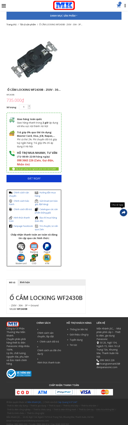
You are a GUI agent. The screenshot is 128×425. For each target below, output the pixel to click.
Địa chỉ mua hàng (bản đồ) (46, 219)
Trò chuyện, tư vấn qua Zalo (46, 227)
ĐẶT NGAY (34, 178)
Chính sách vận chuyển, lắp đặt (45, 334)
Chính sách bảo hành (19, 202)
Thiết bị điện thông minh (65, 409)
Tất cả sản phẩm (28, 24)
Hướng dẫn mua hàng (45, 194)
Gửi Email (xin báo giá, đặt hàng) (46, 202)
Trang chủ (11, 24)
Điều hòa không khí (105, 409)
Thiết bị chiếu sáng (42, 409)
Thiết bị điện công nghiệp (19, 409)
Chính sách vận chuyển (19, 194)
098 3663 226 (107, 360)
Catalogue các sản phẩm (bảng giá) (46, 211)
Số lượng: (11, 107)
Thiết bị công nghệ (35, 413)
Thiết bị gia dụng (38, 405)
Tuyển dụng (76, 339)
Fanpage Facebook (21, 226)
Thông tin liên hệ (79, 329)
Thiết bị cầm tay (86, 409)
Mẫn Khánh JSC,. (35, 402)
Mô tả (12, 282)
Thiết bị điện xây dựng (17, 405)
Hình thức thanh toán (19, 219)
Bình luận (25, 282)
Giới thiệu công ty (79, 334)
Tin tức (73, 344)
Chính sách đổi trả (20, 209)
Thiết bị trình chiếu (15, 413)
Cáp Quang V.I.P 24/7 (67, 402)
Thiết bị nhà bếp (70, 405)
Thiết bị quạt (54, 405)
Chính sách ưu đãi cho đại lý (49, 352)
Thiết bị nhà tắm (88, 405)
